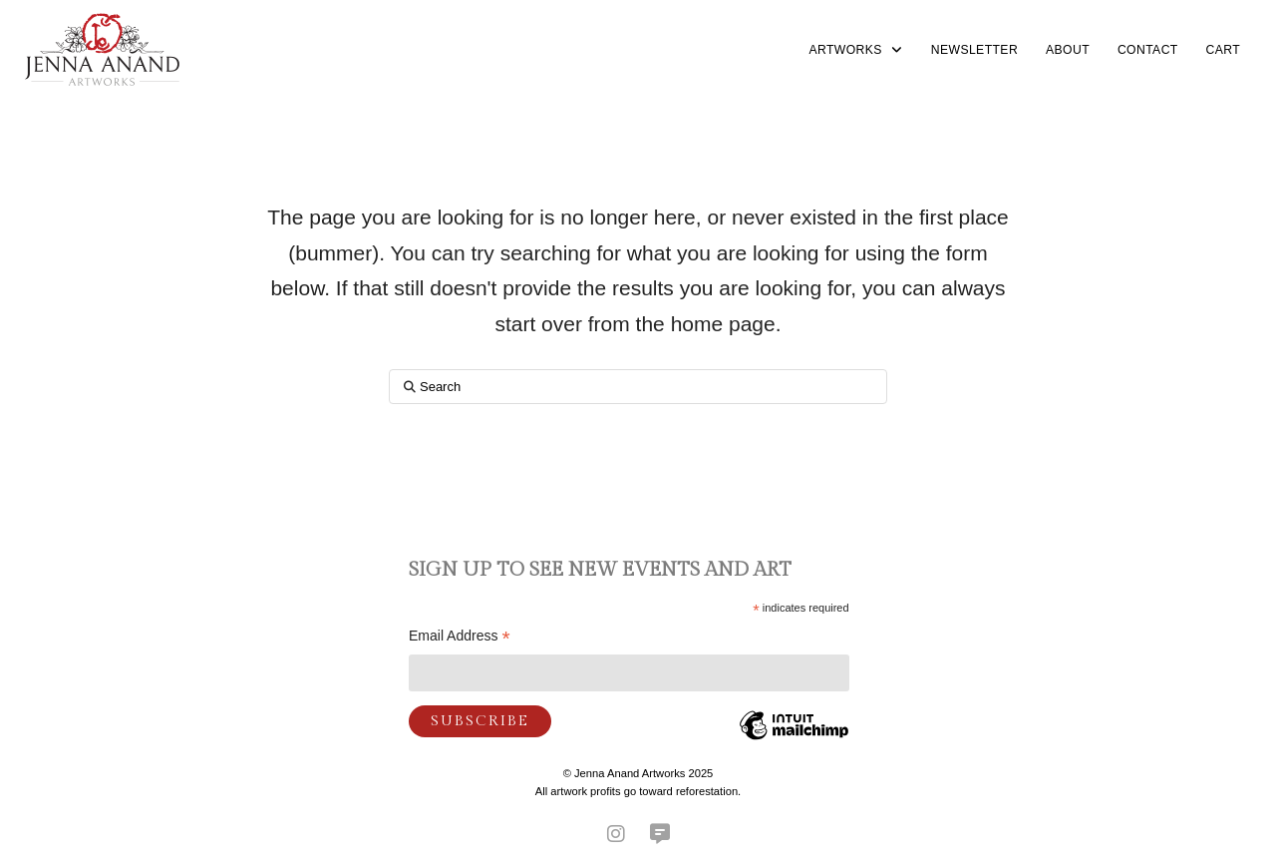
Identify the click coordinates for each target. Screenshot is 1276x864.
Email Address (459, 638)
